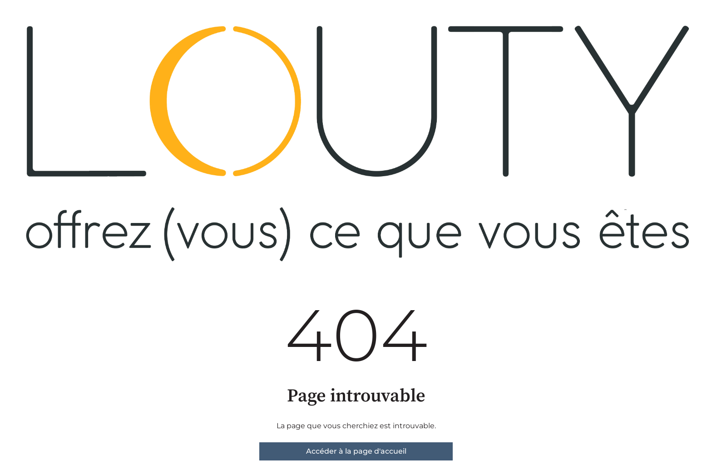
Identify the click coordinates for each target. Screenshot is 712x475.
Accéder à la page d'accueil (356, 451)
